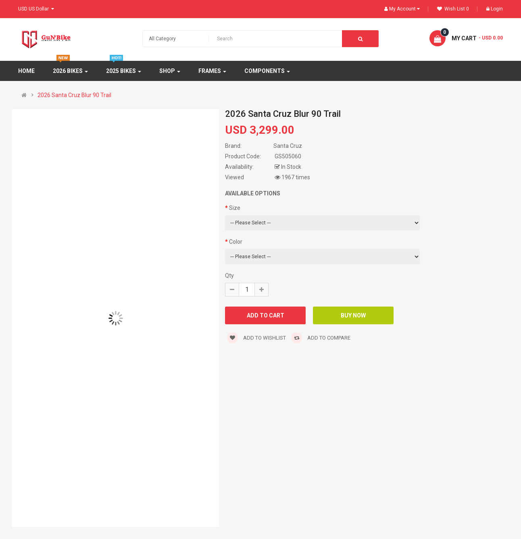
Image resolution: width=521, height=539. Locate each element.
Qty (229, 275)
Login (494, 9)
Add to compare (320, 338)
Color (235, 241)
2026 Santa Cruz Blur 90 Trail (74, 95)
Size (234, 208)
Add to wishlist (256, 338)
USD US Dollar (36, 9)
